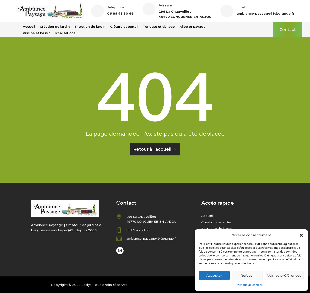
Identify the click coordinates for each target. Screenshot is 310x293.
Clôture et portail (124, 27)
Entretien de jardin (89, 27)
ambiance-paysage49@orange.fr (265, 13)
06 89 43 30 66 (120, 13)
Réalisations (65, 33)
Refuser (247, 275)
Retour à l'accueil (152, 149)
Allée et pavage (193, 27)
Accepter (214, 275)
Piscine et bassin (37, 33)
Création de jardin (55, 27)
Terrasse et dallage (159, 27)
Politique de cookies (249, 285)
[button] (301, 235)
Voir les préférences (284, 275)
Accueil (29, 27)
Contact (287, 29)
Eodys (86, 285)
